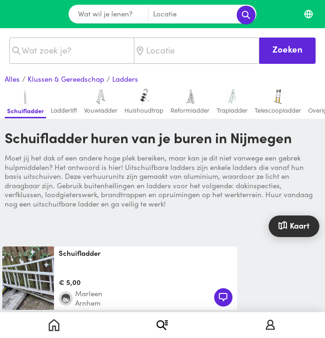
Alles (12, 79)
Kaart (294, 225)
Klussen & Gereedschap (66, 79)
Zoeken (287, 49)
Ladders (125, 79)
